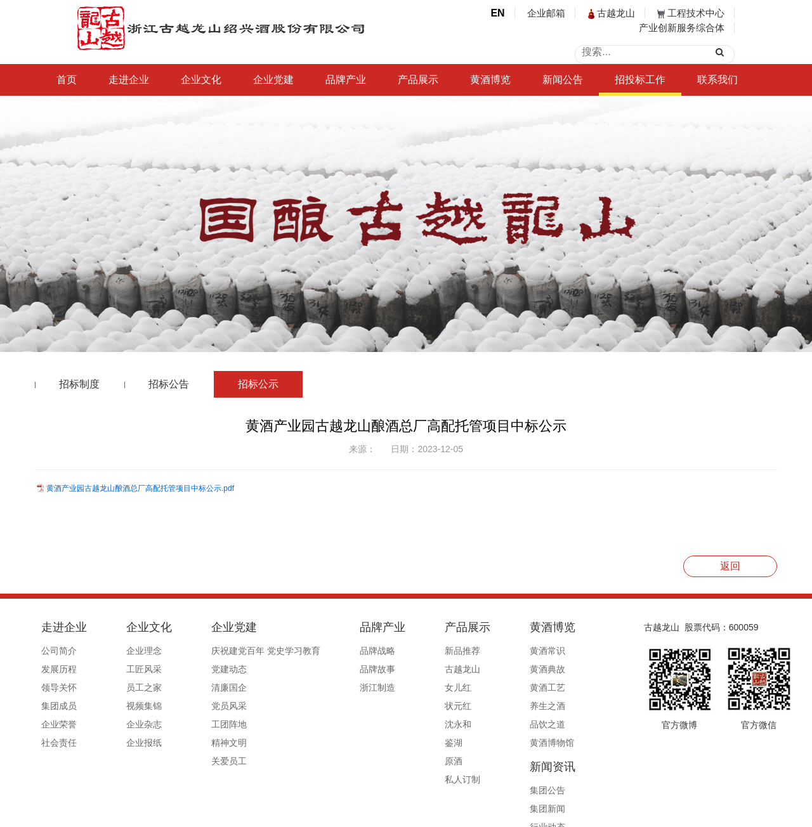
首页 (66, 79)
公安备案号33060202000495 (560, 812)
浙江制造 (335, 687)
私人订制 (406, 779)
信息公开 (548, 743)
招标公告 (168, 384)
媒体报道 (548, 724)
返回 (730, 566)
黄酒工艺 (477, 687)
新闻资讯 (554, 627)
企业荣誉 (59, 724)
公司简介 (59, 651)
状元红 (402, 706)
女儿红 (402, 687)
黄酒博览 (490, 79)
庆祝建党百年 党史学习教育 (237, 651)
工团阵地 (201, 724)
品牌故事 (335, 669)
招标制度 (79, 384)
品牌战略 (335, 651)
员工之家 (130, 687)
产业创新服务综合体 (681, 27)
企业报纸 (130, 743)
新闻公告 (562, 79)
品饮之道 (477, 724)
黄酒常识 (477, 651)
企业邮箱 (546, 13)
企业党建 (273, 79)
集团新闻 (548, 669)
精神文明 (201, 743)
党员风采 (201, 706)
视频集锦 (130, 706)
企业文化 (201, 79)
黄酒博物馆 (482, 743)
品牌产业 (345, 79)
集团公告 (548, 651)
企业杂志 (130, 724)
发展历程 (59, 669)
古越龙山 (611, 13)
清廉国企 (201, 687)
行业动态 (548, 687)
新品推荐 (406, 651)
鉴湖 (398, 743)
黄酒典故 (477, 669)
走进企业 (128, 79)
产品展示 (418, 79)
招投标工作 (640, 79)
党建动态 (201, 669)
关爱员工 (201, 761)
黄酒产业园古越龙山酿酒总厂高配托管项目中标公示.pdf (140, 488)
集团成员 (59, 706)
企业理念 (130, 651)
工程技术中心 (690, 13)
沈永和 (402, 724)
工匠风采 (130, 669)
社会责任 (59, 743)
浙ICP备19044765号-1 (456, 812)
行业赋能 (548, 706)
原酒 (398, 761)
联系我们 (717, 79)
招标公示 (258, 384)
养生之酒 (477, 706)
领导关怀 (59, 687)
